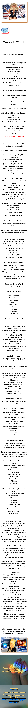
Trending (14, 690)
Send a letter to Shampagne (13, 699)
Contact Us (13, 702)
